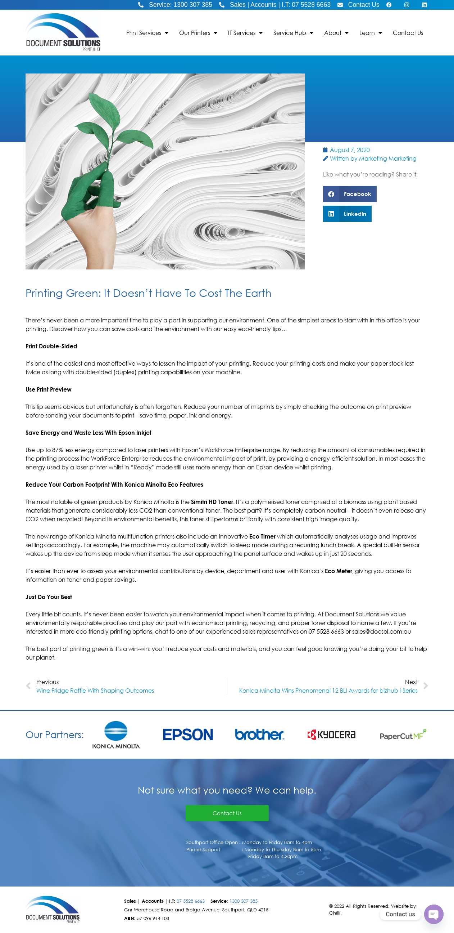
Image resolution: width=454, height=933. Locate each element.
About (336, 32)
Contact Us (408, 32)
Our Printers (198, 32)
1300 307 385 (244, 901)
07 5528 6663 (191, 901)
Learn (370, 32)
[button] (350, 194)
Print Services (147, 32)
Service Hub (293, 32)
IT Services (245, 32)
